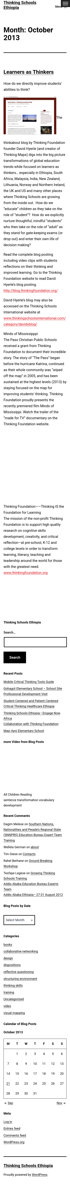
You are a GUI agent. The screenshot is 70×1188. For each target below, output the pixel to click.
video (7, 1006)
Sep (8, 1103)
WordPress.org (14, 1142)
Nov (61, 1103)
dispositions (12, 965)
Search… (10, 632)
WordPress (39, 1174)
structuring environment (20, 979)
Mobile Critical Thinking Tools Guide (29, 682)
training (9, 992)
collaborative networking (21, 951)
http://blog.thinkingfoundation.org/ (31, 290)
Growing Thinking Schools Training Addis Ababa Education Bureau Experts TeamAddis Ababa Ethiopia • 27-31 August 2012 (33, 884)
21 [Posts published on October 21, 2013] (8, 1083)
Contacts (29, 854)
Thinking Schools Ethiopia (28, 1165)
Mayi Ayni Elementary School (24, 731)
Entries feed (12, 1128)
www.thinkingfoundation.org (26, 573)
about (35, 847)
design (8, 958)
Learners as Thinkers (29, 72)
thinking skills (13, 985)
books (8, 944)
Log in (8, 1122)
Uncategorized (14, 999)
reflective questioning (19, 972)
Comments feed (15, 1135)
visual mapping (14, 1013)
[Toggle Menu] (65, 3)
